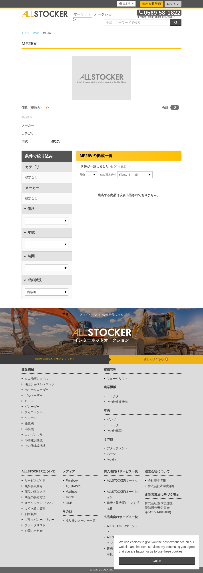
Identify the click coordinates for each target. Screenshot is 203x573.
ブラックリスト (35, 525)
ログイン (173, 4)
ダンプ (111, 419)
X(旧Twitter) (73, 486)
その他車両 (114, 430)
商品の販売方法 (35, 497)
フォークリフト (117, 378)
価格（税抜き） (32, 107)
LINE (69, 502)
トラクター (114, 396)
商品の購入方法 (35, 491)
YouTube (71, 491)
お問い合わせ (33, 531)
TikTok (70, 497)
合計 (165, 107)
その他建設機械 (35, 446)
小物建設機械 (33, 440)
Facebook (72, 480)
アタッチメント (117, 448)
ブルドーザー (33, 395)
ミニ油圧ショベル (36, 378)
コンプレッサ (33, 434)
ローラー (30, 401)
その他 (111, 459)
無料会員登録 (151, 4)
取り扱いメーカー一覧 (80, 520)
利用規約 (30, 514)
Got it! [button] (157, 561)
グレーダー (32, 406)
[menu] (126, 4)
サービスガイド (35, 480)
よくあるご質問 (35, 508)
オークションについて (39, 502)
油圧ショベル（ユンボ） (41, 384)
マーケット (82, 14)
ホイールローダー (36, 389)
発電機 (29, 423)
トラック (113, 425)
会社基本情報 (157, 480)
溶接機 (29, 429)
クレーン (30, 418)
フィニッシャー (35, 412)
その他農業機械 (117, 402)
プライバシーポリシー (39, 519)
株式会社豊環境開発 (161, 486)
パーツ (111, 454)
